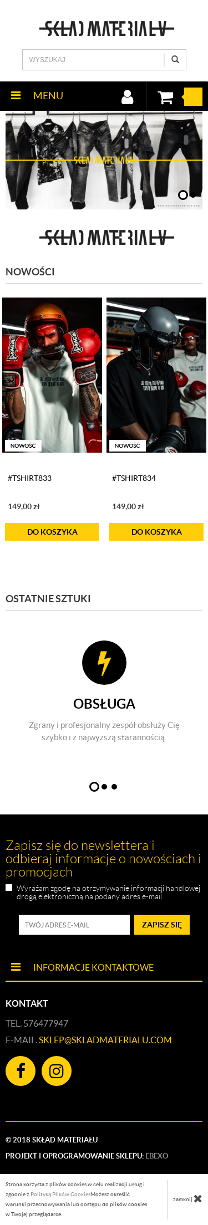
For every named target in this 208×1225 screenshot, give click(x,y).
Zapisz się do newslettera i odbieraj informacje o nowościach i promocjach (103, 859)
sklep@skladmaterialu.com (105, 1040)
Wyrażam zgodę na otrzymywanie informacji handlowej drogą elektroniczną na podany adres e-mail (108, 892)
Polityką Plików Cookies (60, 1194)
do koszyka (52, 531)
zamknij (187, 1198)
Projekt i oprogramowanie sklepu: (87, 1156)
